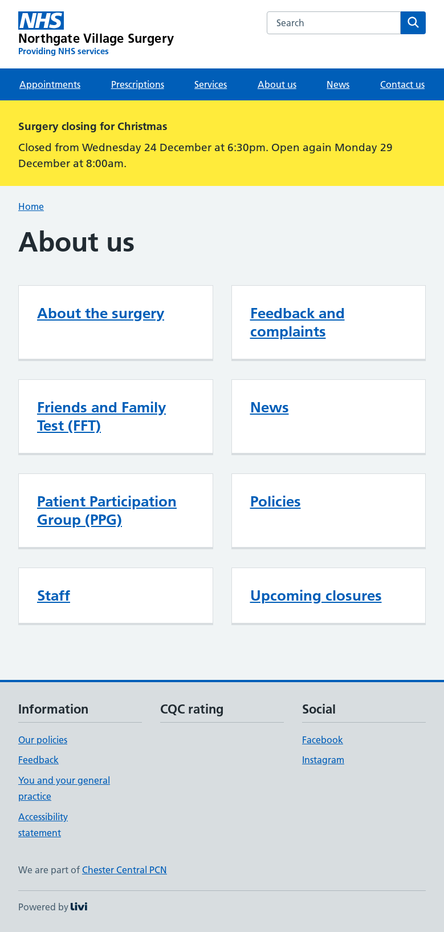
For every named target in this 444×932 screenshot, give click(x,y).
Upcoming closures (316, 595)
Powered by (52, 907)
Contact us (402, 84)
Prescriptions (137, 84)
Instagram (323, 759)
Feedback (38, 759)
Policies (275, 501)
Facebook (322, 739)
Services (210, 84)
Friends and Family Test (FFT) (101, 416)
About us (277, 84)
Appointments (49, 84)
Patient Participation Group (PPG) (107, 510)
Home (31, 206)
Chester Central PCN (124, 870)
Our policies (42, 739)
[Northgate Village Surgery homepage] (96, 34)
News (338, 84)
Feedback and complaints (297, 322)
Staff (53, 595)
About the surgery (100, 313)
